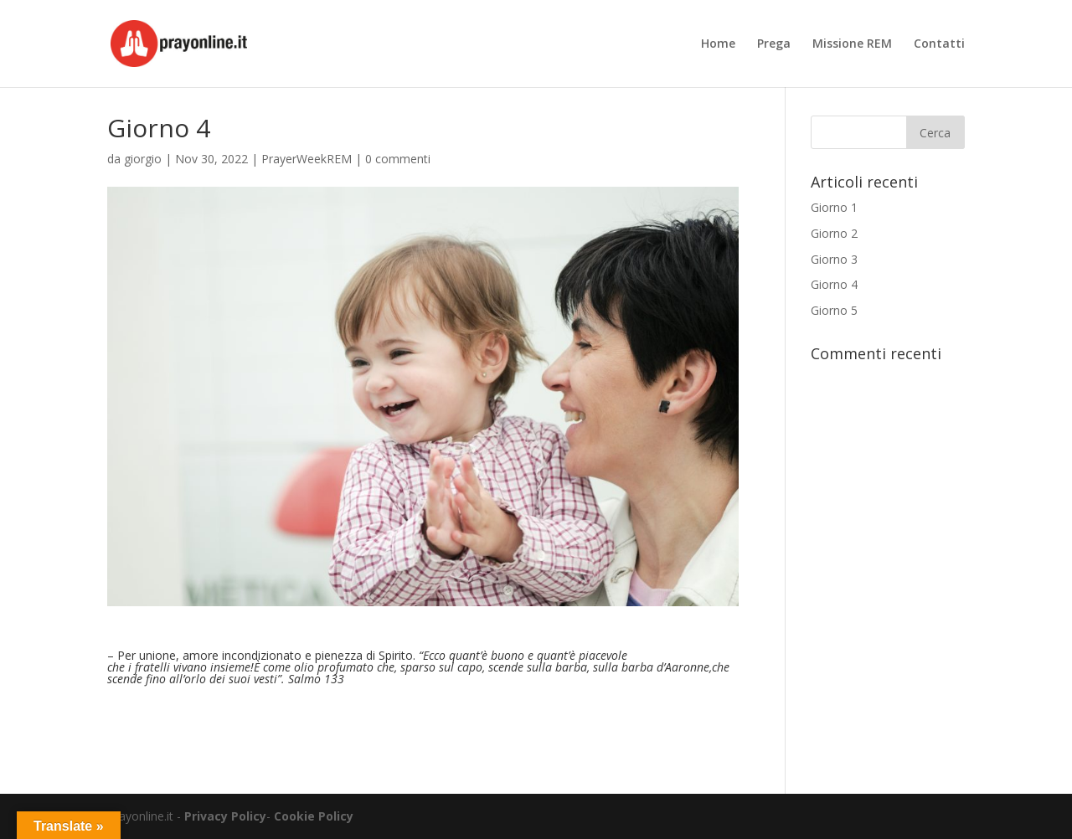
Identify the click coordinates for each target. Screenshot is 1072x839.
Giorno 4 (834, 284)
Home (718, 44)
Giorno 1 (834, 207)
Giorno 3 (834, 259)
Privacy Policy (225, 816)
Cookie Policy (313, 816)
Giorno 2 (834, 233)
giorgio (143, 159)
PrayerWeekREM (306, 159)
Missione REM (852, 44)
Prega (774, 44)
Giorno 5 (834, 310)
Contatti (939, 44)
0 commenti (397, 159)
